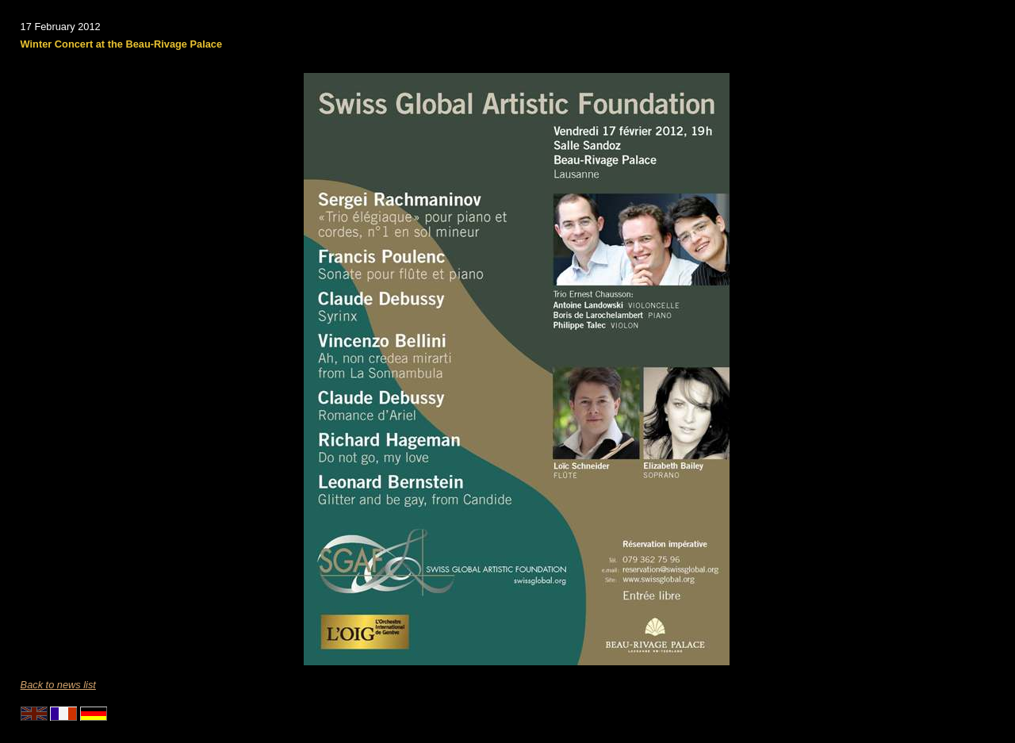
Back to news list (58, 685)
